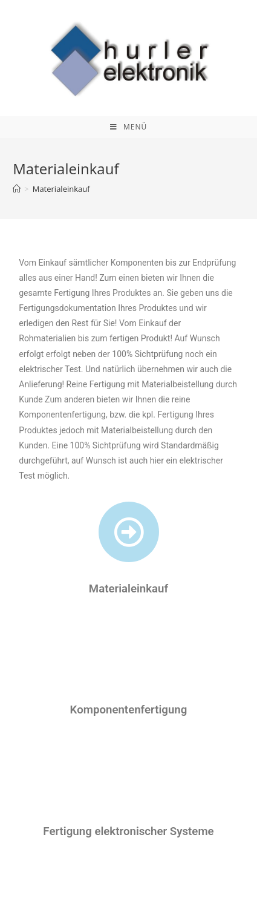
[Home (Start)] (17, 188)
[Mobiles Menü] (128, 127)
